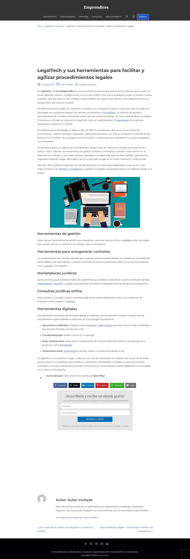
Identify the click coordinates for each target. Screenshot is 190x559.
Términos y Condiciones (70, 169)
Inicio (39, 26)
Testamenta (70, 351)
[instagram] (102, 544)
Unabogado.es (44, 283)
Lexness (48, 266)
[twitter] (91, 544)
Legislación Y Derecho (54, 26)
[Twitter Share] (74, 385)
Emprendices (103, 555)
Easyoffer (58, 283)
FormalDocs (109, 112)
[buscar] (126, 17)
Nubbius (127, 240)
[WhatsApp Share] (117, 385)
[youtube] (96, 544)
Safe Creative (106, 325)
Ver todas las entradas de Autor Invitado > (77, 517)
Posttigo (71, 301)
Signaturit (91, 325)
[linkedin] (107, 544)
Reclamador (66, 345)
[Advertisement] (95, 47)
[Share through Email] (130, 385)
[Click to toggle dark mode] (133, 17)
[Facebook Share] (60, 385)
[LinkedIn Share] (87, 385)
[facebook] (85, 544)
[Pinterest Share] (102, 385)
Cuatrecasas (121, 120)
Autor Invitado (64, 84)
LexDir (68, 283)
